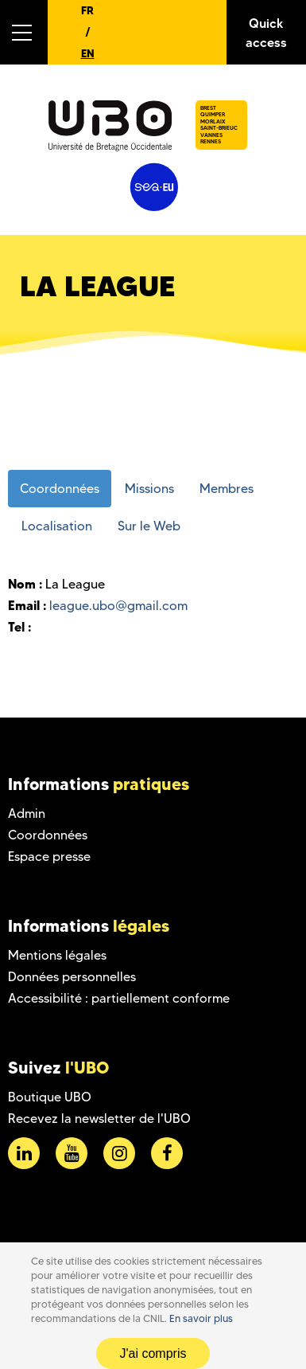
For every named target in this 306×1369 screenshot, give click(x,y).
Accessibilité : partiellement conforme (119, 998)
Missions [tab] (149, 488)
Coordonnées (47, 835)
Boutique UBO (49, 1097)
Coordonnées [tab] (59, 488)
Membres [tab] (226, 488)
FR (87, 10)
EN (88, 53)
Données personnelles (72, 976)
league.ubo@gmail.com (118, 605)
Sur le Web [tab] (149, 526)
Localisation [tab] (56, 526)
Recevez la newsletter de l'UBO (99, 1118)
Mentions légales (57, 955)
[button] (24, 32)
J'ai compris (153, 1353)
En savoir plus (201, 1318)
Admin (26, 813)
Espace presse (49, 856)
